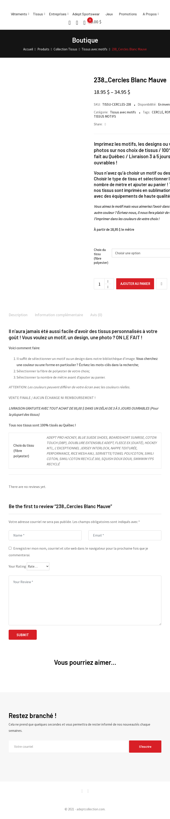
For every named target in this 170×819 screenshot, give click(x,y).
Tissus (38, 14)
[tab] (19, 315)
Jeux (109, 14)
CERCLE (157, 112)
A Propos (150, 14)
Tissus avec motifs (123, 112)
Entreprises (57, 14)
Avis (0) (106, 315)
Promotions (128, 14)
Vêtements (19, 14)
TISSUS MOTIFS (105, 116)
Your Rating (17, 567)
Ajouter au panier (138, 284)
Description (19, 315)
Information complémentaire (65, 315)
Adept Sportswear (86, 14)
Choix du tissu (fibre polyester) (101, 256)
